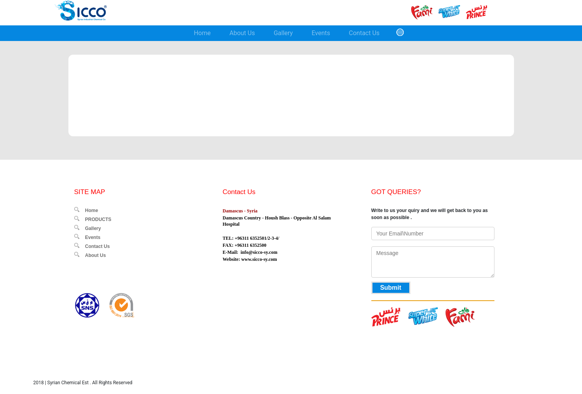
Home (202, 33)
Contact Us (364, 33)
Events (321, 33)
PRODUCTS (98, 219)
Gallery (283, 33)
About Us (242, 33)
